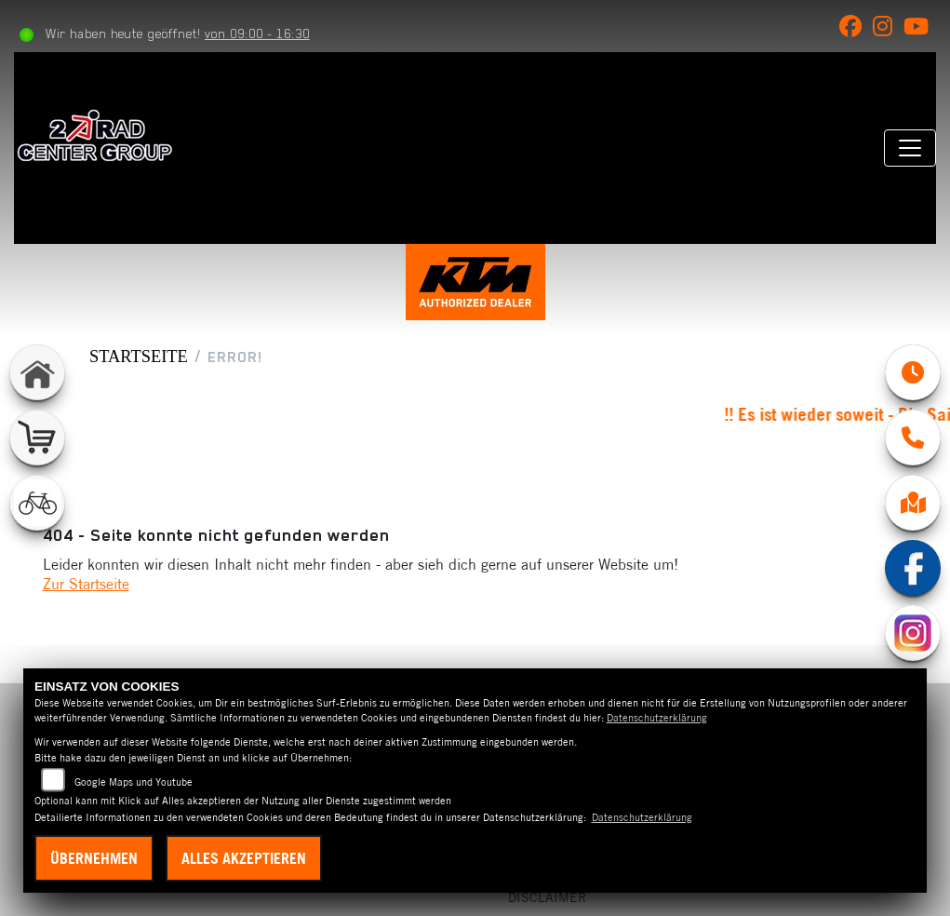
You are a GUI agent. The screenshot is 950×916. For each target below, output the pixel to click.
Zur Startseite (86, 583)
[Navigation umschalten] (910, 148)
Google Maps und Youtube (133, 781)
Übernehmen (94, 858)
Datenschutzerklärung (657, 717)
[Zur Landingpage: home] (37, 372)
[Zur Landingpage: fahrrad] (37, 503)
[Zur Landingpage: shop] (37, 437)
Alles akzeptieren (243, 858)
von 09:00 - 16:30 (257, 33)
